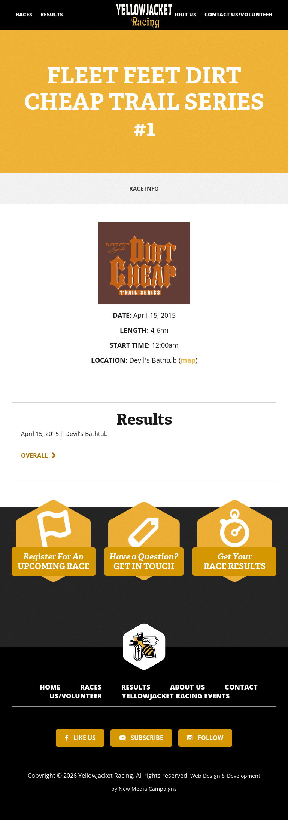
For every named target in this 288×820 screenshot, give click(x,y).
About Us (182, 14)
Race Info (144, 188)
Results (51, 14)
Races (24, 14)
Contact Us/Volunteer (238, 14)
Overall (34, 454)
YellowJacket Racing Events (176, 694)
